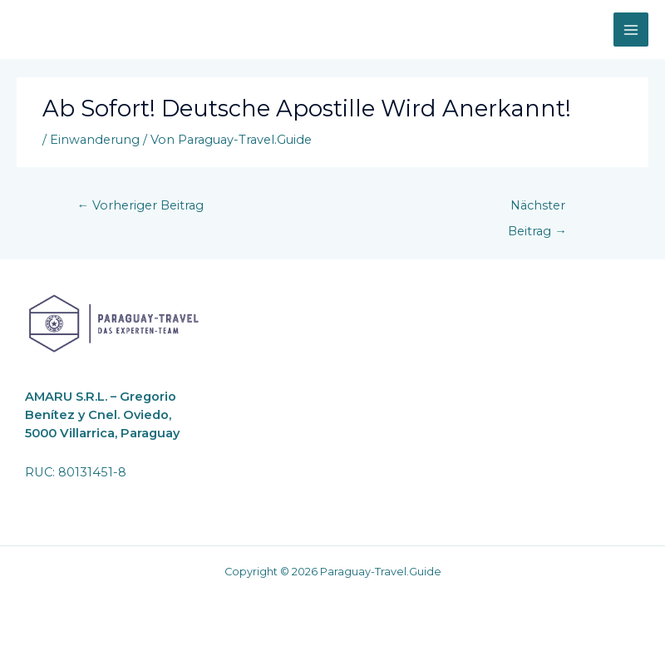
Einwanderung (95, 139)
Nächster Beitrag (537, 209)
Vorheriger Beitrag (140, 205)
